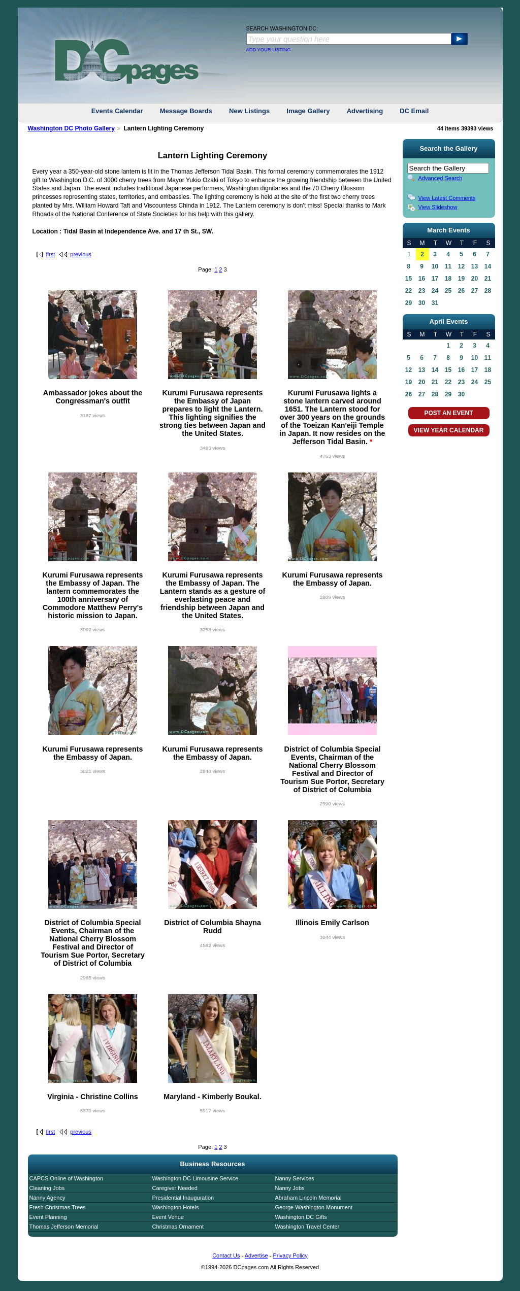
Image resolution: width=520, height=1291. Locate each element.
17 (435, 278)
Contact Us (226, 1255)
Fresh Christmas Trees (57, 1207)
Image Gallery (308, 111)
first (50, 254)
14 (487, 266)
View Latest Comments (447, 198)
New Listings (249, 111)
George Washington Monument (313, 1207)
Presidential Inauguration (183, 1198)
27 (474, 290)
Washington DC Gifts (301, 1217)
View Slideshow (438, 207)
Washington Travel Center (307, 1227)
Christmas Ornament (178, 1227)
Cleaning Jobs (47, 1188)
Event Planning (48, 1217)
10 (435, 266)
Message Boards (186, 111)
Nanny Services (294, 1178)
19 (461, 278)
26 (461, 290)
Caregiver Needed (175, 1188)
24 (435, 290)
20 (474, 278)
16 (421, 278)
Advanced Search (440, 178)
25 (448, 290)
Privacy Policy (290, 1255)
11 (448, 266)
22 (408, 290)
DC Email (414, 111)
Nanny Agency (47, 1198)
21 (487, 278)
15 (408, 278)
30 (421, 303)
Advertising (365, 111)
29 (408, 303)
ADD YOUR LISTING (268, 49)
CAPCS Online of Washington (66, 1178)
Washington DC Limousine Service (195, 1178)
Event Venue (168, 1217)
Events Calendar (117, 111)
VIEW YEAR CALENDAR (449, 430)
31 (435, 303)
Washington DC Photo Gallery (71, 128)
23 (421, 290)
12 (461, 266)
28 (487, 290)
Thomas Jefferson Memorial (64, 1227)
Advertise (256, 1255)
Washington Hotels (175, 1207)
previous (80, 254)
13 (474, 266)
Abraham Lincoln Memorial (308, 1198)
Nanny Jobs (290, 1188)
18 (448, 278)
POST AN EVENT (448, 413)
